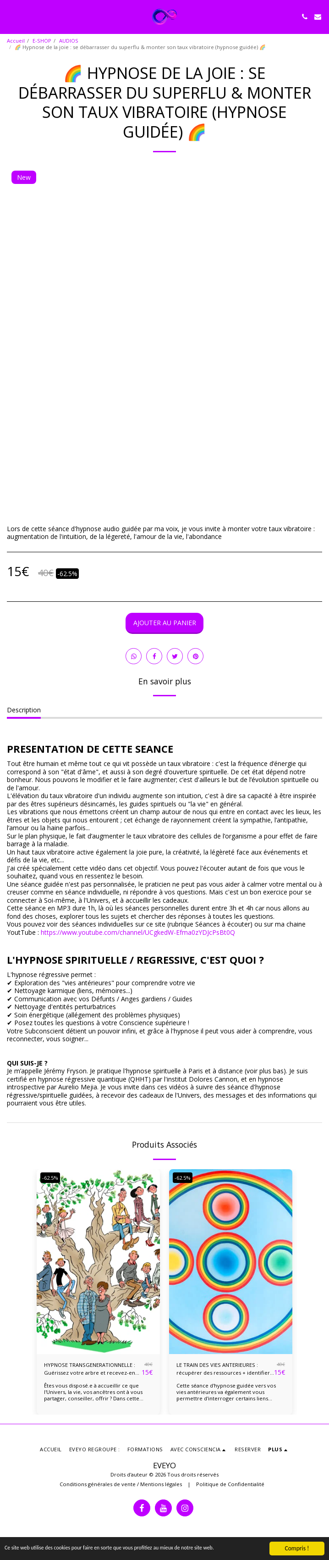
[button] (10, 16)
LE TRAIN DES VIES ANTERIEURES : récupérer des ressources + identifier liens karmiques (223, 1369)
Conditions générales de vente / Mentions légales (121, 1484)
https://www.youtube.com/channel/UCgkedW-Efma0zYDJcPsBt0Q (138, 932)
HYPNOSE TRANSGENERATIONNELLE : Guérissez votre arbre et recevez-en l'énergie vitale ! (89, 1369)
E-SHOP (42, 40)
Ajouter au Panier (164, 622)
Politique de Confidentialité (230, 1484)
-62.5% (50, 1177)
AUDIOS (68, 40)
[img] (98, 1262)
